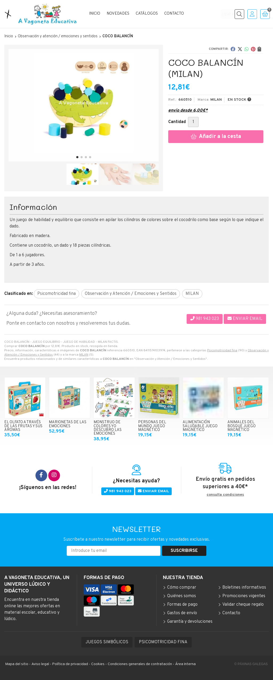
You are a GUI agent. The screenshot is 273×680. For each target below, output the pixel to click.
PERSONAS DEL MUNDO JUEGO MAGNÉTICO (152, 426)
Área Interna (185, 664)
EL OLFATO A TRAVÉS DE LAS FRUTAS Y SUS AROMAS (23, 426)
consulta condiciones (225, 495)
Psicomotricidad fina (222, 350)
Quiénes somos (181, 596)
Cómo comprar (181, 587)
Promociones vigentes (243, 596)
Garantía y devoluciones (189, 621)
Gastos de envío (182, 613)
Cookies (98, 664)
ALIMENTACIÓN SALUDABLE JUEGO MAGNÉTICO (200, 426)
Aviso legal (40, 664)
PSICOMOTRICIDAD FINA (163, 642)
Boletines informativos (244, 587)
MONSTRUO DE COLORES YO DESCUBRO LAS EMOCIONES (108, 428)
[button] (77, 157)
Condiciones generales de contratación (140, 664)
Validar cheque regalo (243, 604)
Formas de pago (182, 604)
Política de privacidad (70, 664)
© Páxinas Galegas (251, 664)
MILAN (83, 355)
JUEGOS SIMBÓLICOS (107, 642)
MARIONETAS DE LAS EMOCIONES (67, 424)
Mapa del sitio (16, 664)
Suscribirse (184, 550)
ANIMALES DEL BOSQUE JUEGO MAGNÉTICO (241, 426)
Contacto (231, 613)
